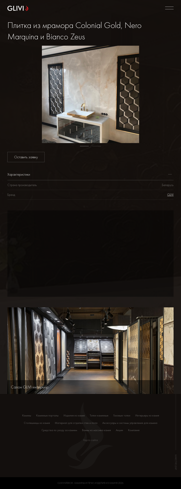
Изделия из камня (74, 415)
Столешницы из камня (37, 423)
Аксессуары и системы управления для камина (129, 423)
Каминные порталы (47, 415)
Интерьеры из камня (147, 415)
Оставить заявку (26, 157)
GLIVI (170, 195)
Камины (26, 415)
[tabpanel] (90, 94)
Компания (133, 430)
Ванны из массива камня (96, 430)
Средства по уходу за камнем (59, 430)
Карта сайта (90, 440)
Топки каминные (99, 415)
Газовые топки (121, 415)
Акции (119, 430)
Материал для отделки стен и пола (76, 423)
